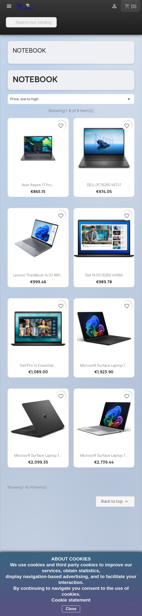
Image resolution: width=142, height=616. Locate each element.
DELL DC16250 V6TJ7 (104, 185)
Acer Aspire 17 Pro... (38, 185)
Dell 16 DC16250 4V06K (104, 275)
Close (71, 609)
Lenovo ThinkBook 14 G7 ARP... (38, 275)
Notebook (29, 50)
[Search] (31, 22)
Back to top (115, 502)
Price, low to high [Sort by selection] (71, 99)
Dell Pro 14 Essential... (38, 365)
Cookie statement (71, 600)
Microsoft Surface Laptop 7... (104, 365)
